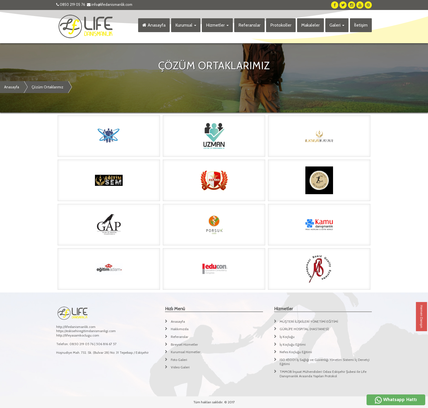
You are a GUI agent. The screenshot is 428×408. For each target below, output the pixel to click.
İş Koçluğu (287, 337)
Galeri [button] (336, 25)
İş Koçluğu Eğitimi (293, 344)
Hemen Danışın (422, 316)
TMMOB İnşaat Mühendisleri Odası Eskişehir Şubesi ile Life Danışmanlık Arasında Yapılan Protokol (323, 373)
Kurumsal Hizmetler (185, 352)
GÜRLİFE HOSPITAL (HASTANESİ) (304, 329)
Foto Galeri (179, 360)
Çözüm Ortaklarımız (47, 87)
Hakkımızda (180, 329)
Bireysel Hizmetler (184, 344)
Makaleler (310, 25)
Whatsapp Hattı (396, 399)
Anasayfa (154, 25)
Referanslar (249, 25)
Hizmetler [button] (217, 25)
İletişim (361, 25)
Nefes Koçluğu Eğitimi (296, 352)
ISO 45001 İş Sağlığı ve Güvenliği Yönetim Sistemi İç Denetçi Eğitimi (325, 362)
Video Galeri (180, 367)
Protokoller (281, 25)
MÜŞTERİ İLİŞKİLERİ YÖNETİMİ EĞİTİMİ (309, 321)
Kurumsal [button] (185, 25)
